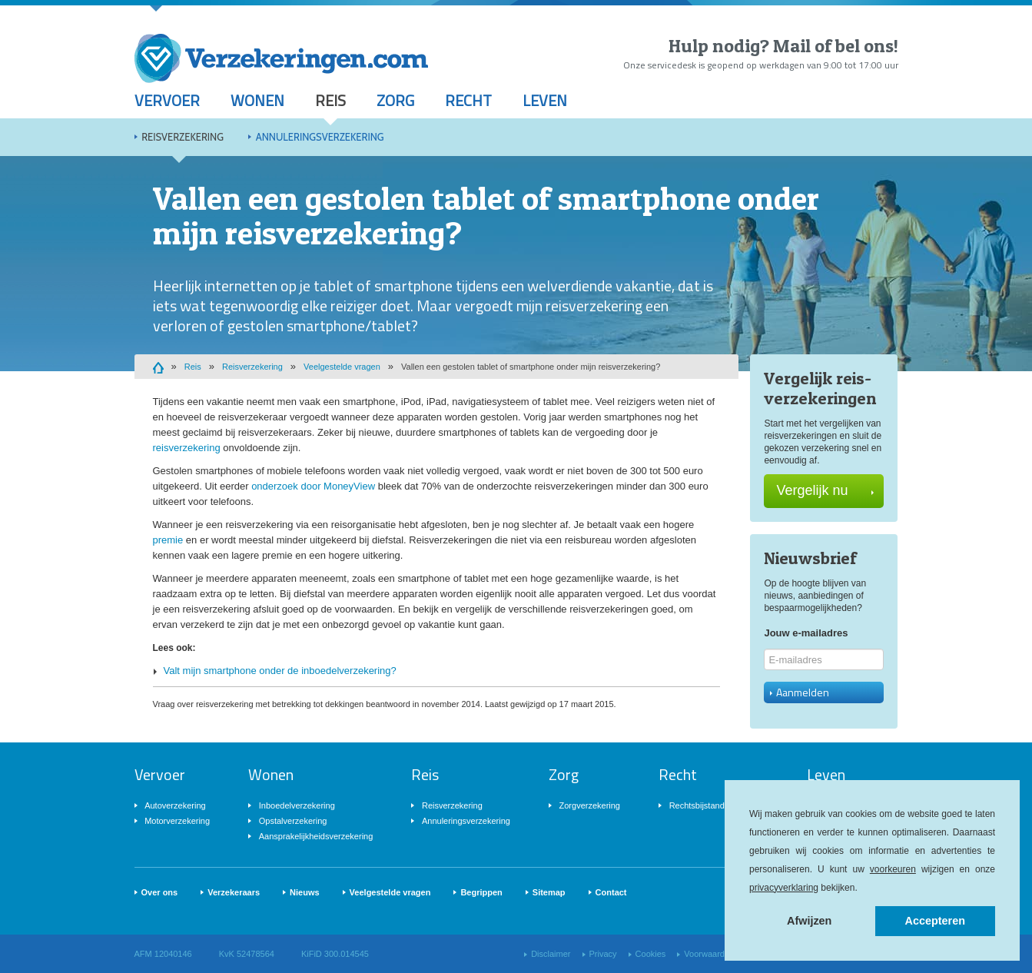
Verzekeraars (233, 892)
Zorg (395, 100)
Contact (611, 892)
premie (168, 540)
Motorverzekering (177, 820)
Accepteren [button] (935, 921)
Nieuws (305, 892)
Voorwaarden (709, 953)
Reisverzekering (182, 137)
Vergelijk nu (825, 490)
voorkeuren (893, 869)
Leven (545, 100)
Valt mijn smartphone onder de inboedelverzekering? (280, 670)
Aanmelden (799, 692)
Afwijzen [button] (809, 921)
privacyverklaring (783, 887)
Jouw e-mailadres (806, 633)
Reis (330, 100)
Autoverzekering (175, 805)
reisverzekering (187, 447)
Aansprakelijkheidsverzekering (316, 836)
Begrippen (481, 892)
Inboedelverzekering (297, 805)
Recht (468, 100)
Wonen (257, 100)
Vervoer (167, 100)
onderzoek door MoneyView (313, 486)
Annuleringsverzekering (320, 137)
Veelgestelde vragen (342, 366)
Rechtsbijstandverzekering (718, 805)
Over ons (159, 892)
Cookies (650, 953)
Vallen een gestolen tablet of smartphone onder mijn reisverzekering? (530, 366)
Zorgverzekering (589, 805)
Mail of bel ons (833, 46)
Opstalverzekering (293, 820)
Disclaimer (550, 953)
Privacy (603, 953)
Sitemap (549, 892)
